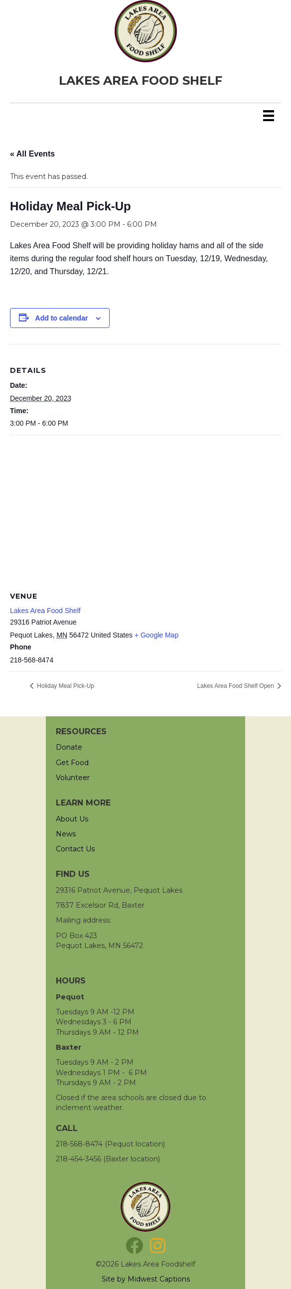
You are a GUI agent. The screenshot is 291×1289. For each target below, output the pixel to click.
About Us (72, 818)
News (66, 833)
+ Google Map (156, 635)
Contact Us (75, 848)
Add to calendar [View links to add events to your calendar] (61, 318)
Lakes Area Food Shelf (45, 611)
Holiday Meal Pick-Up (64, 685)
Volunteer (73, 777)
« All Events (32, 154)
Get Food (72, 762)
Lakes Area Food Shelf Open (236, 685)
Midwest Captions (159, 1279)
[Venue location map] (145, 507)
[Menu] (268, 115)
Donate (69, 747)
